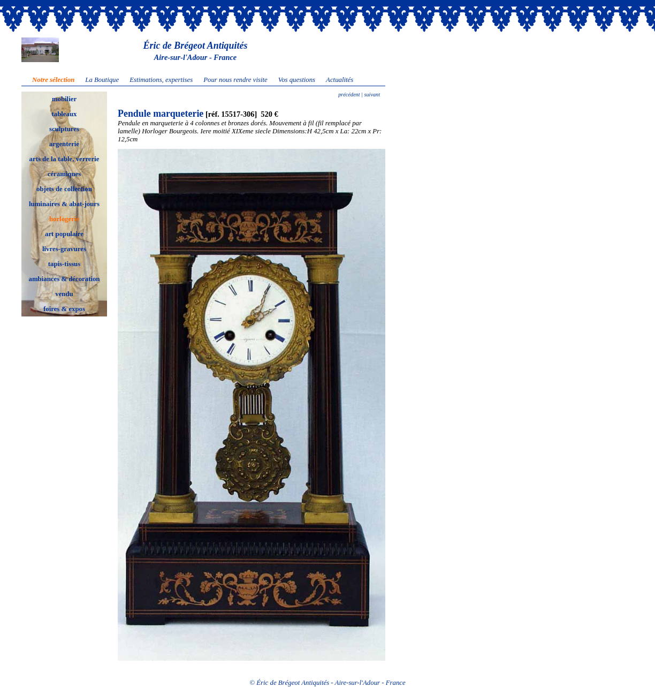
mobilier (64, 99)
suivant (371, 94)
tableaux (64, 114)
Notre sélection (53, 80)
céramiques (64, 174)
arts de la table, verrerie (64, 159)
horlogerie (64, 219)
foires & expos (64, 309)
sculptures (64, 129)
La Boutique (102, 80)
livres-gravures (64, 249)
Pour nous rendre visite (235, 80)
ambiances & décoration (64, 279)
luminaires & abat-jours (64, 204)
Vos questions (296, 80)
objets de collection (64, 189)
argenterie (64, 144)
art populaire (64, 234)
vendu (64, 294)
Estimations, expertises (161, 80)
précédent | (350, 94)
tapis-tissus (64, 264)
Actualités (339, 80)
